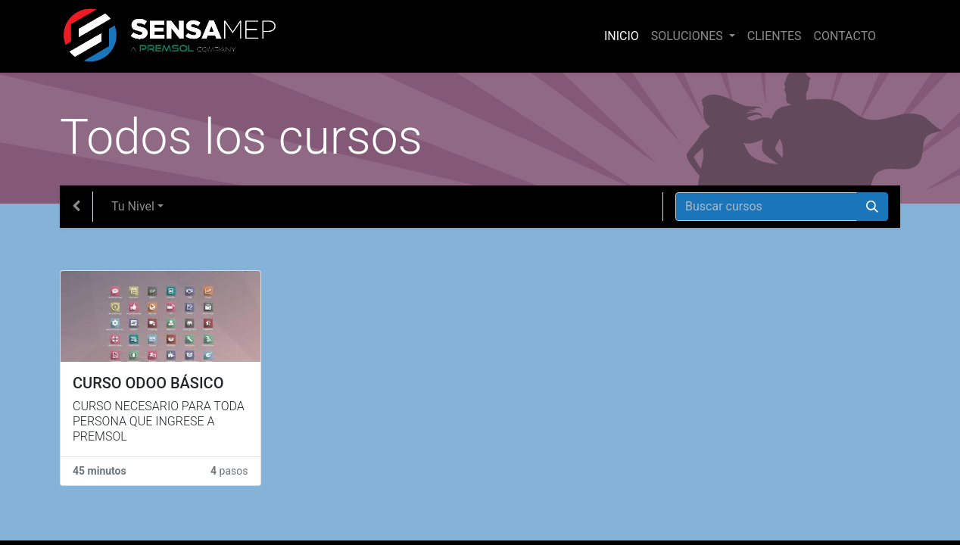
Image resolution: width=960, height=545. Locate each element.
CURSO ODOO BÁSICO (148, 383)
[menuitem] (621, 36)
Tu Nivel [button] (132, 206)
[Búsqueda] (872, 206)
